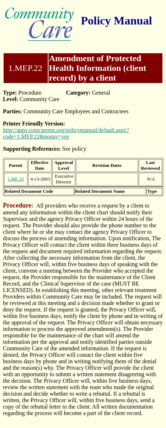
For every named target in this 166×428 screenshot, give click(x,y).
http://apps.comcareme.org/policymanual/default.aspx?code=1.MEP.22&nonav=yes (66, 133)
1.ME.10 (16, 179)
